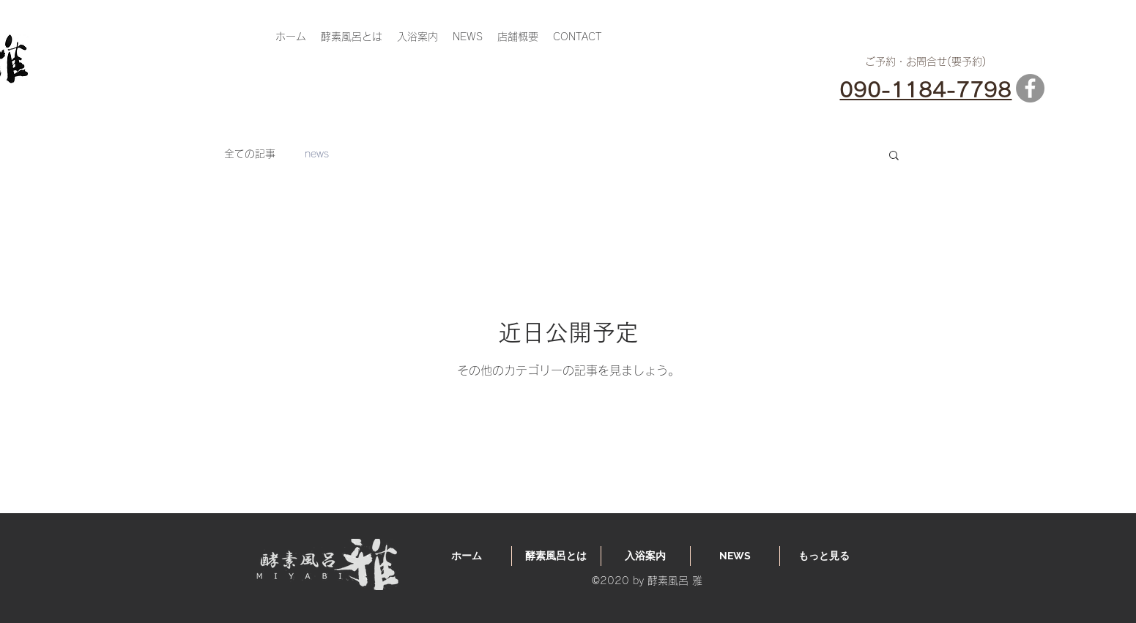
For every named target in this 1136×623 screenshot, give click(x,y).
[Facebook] (1030, 88)
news (317, 154)
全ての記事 (249, 154)
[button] (894, 156)
